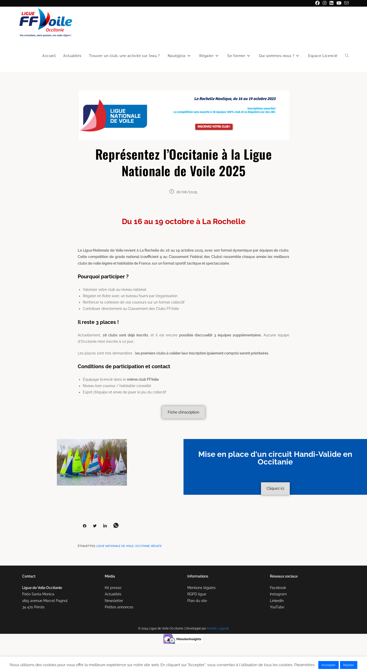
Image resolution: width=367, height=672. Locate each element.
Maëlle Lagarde (218, 628)
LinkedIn (277, 601)
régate (156, 546)
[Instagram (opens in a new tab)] (324, 3)
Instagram (278, 594)
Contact (28, 576)
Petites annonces (119, 607)
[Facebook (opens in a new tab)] (317, 3)
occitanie (142, 546)
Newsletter (114, 601)
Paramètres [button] (304, 665)
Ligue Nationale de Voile (115, 546)
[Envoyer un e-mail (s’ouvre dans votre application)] (346, 3)
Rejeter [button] (348, 665)
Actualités (113, 594)
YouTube (277, 607)
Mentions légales (201, 588)
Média (110, 576)
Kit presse (113, 588)
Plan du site (197, 601)
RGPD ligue (196, 594)
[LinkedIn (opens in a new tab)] (331, 3)
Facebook (278, 588)
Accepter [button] (328, 665)
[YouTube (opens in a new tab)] (339, 3)
